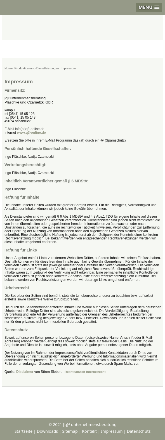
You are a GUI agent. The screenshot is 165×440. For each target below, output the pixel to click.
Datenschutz (138, 431)
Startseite (23, 431)
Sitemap (69, 431)
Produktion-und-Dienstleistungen (36, 68)
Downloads (47, 431)
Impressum (111, 431)
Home (8, 68)
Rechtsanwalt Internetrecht (85, 371)
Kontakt (89, 431)
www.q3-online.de (31, 133)
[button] (149, 7)
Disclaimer (25, 372)
